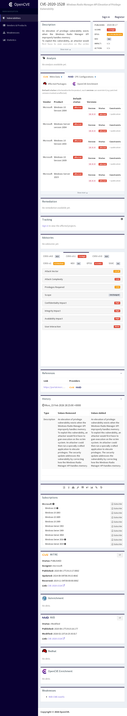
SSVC (114, 263)
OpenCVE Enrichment (85, 83)
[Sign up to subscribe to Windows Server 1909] (116, 531)
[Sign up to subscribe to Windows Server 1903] (116, 526)
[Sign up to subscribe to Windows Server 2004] (116, 535)
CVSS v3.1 (76, 256)
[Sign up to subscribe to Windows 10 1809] (116, 517)
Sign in (106, 17)
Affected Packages (54, 83)
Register (120, 17)
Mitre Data (52, 76)
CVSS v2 (54, 263)
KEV (76, 263)
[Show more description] (65, 49)
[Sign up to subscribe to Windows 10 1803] (116, 513)
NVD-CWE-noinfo (56, 696)
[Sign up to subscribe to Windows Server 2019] (116, 544)
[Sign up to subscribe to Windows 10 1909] (116, 522)
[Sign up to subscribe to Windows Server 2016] (116, 540)
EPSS (95, 263)
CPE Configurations (82, 76)
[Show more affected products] (83, 193)
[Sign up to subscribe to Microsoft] (116, 504)
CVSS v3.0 (100, 256)
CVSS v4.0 (51, 256)
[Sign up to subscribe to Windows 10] (116, 508)
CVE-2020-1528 (52, 4)
